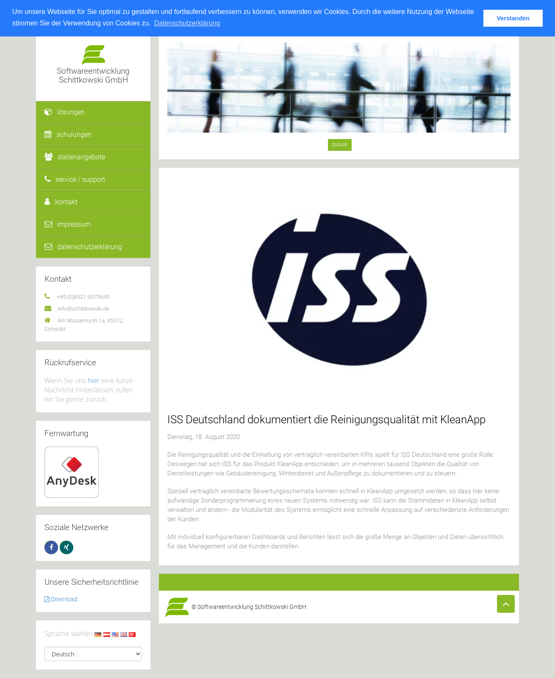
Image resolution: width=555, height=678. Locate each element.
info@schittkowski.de (83, 308)
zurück (339, 144)
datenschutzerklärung (83, 247)
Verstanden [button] (513, 18)
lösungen (64, 112)
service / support (74, 179)
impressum (67, 224)
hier (94, 380)
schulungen (68, 135)
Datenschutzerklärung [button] (187, 23)
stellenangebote (74, 157)
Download (61, 599)
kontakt (61, 202)
